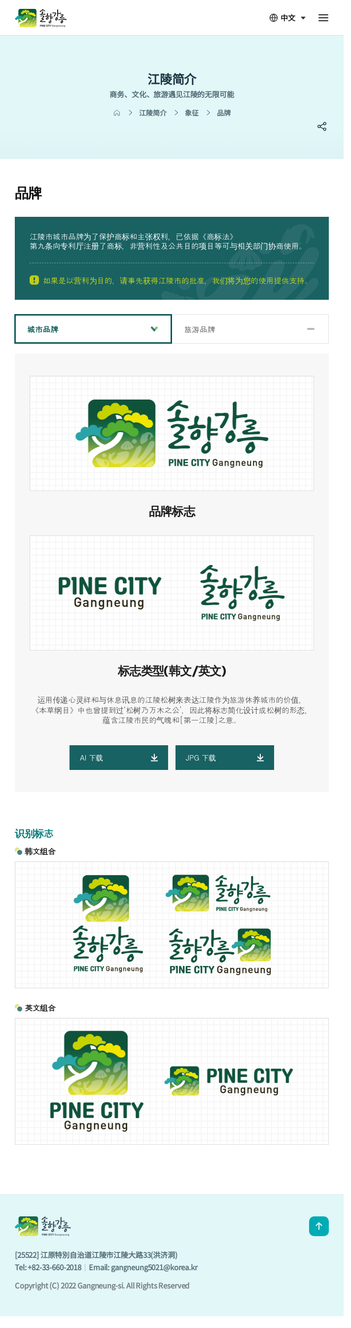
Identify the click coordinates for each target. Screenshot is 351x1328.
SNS (322, 126)
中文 (282, 17)
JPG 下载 (225, 757)
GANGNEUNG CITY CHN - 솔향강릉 (41, 17)
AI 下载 (119, 757)
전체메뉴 (323, 18)
